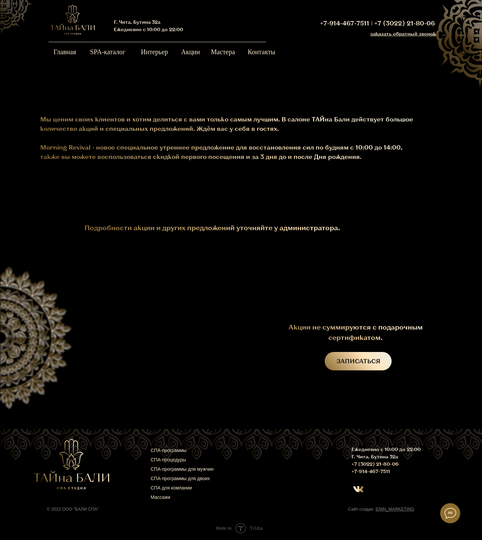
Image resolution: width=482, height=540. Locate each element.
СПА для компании (171, 487)
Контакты (261, 52)
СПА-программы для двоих (180, 478)
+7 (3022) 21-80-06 (404, 23)
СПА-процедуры (168, 459)
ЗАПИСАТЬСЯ (358, 361)
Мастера (223, 52)
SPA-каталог (108, 52)
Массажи (160, 497)
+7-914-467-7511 (344, 23)
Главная (65, 52)
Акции (190, 52)
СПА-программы (168, 450)
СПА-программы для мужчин (182, 469)
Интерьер (154, 52)
